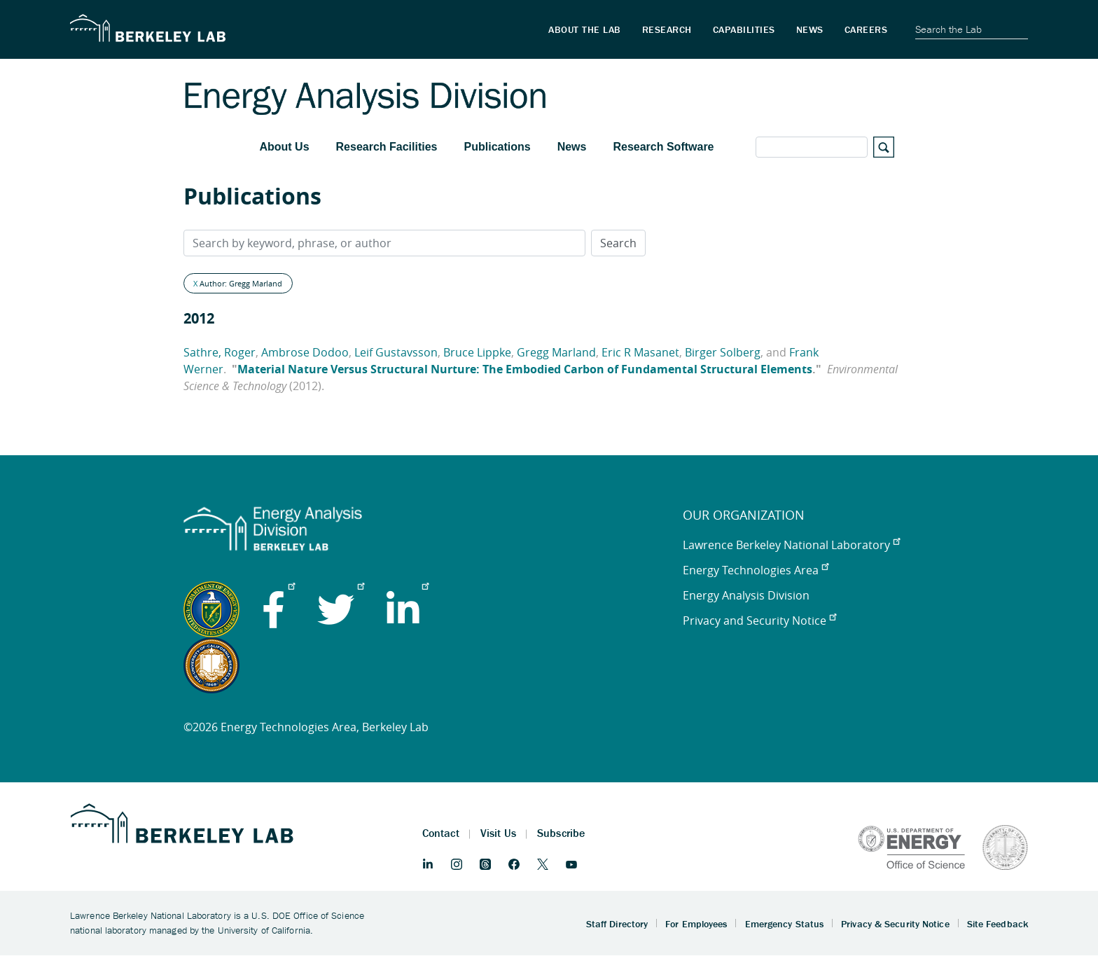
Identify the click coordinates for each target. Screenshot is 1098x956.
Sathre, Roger (219, 352)
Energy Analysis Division (746, 595)
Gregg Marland (556, 352)
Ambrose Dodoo (305, 352)
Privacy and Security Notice (759, 620)
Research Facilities (387, 147)
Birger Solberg (722, 352)
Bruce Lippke (477, 352)
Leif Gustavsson (396, 352)
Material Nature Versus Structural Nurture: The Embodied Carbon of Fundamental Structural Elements (524, 369)
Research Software (663, 147)
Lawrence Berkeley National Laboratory (791, 545)
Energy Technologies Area (755, 570)
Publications (497, 147)
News (572, 147)
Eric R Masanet (640, 352)
